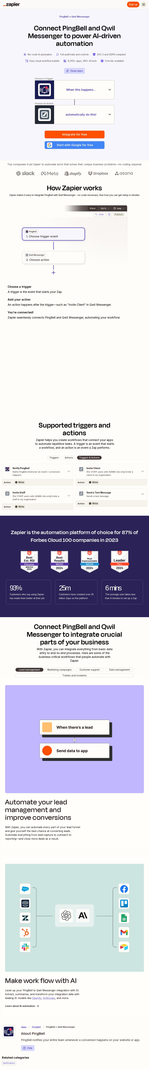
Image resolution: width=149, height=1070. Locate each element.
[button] (74, 145)
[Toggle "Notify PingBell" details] (37, 471)
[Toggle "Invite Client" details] (111, 471)
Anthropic (49, 998)
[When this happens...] (74, 89)
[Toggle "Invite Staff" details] (37, 496)
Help (27, 1048)
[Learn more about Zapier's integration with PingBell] (8, 1031)
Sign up (133, 4)
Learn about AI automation (22, 1006)
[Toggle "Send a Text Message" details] (111, 494)
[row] (31, 232)
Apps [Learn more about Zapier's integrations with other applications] (23, 1027)
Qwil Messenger (80, 16)
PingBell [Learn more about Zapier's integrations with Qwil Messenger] (36, 1027)
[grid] (31, 232)
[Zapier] (11, 4)
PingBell (64, 16)
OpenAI (36, 998)
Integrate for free (74, 134)
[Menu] (143, 4)
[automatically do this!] (74, 114)
